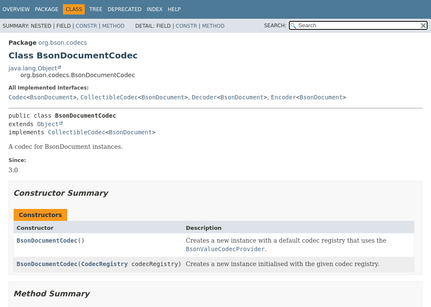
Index (155, 9)
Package (46, 9)
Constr (86, 26)
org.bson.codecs (62, 42)
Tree (96, 9)
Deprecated (125, 9)
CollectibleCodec (109, 97)
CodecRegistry (104, 264)
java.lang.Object (33, 68)
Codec (17, 97)
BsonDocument (51, 97)
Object (48, 124)
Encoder (283, 97)
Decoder (204, 97)
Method (113, 26)
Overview (16, 9)
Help (174, 9)
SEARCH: (275, 26)
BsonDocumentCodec (47, 240)
